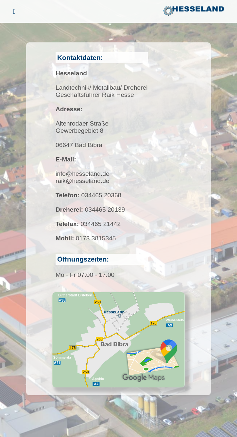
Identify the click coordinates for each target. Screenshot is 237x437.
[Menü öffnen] (14, 11)
